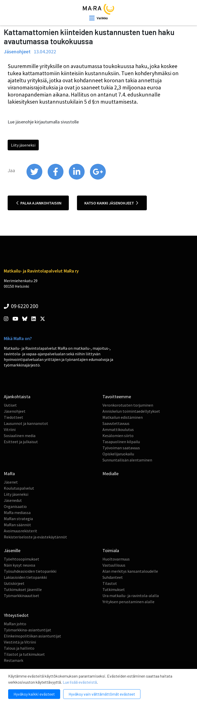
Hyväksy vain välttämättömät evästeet (102, 694)
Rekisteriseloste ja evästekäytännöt (35, 536)
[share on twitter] (34, 178)
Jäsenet (11, 482)
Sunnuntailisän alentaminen (127, 459)
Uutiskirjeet (14, 583)
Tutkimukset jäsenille (23, 589)
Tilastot (109, 583)
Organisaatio (15, 506)
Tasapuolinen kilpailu (121, 441)
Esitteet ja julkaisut (21, 441)
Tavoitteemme (116, 396)
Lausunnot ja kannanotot (26, 423)
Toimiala (110, 550)
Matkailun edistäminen (122, 417)
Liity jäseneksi (23, 145)
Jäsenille (12, 550)
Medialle (110, 473)
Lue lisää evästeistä (80, 682)
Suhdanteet (112, 577)
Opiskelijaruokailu (118, 453)
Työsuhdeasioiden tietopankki (30, 571)
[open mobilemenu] (98, 18)
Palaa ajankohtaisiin (38, 202)
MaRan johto (15, 623)
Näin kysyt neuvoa (19, 565)
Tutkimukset (113, 589)
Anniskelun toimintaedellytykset (131, 411)
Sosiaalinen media (19, 435)
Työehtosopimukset (21, 559)
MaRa (9, 473)
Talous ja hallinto (19, 648)
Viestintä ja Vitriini (20, 642)
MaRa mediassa (17, 512)
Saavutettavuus (115, 423)
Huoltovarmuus (116, 559)
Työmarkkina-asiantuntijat (27, 629)
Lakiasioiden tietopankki (25, 577)
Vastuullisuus (113, 565)
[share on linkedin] (77, 178)
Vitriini (10, 429)
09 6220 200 (21, 306)
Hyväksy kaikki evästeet (34, 694)
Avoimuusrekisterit (20, 530)
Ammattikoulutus (118, 429)
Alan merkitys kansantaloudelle (130, 571)
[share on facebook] (56, 178)
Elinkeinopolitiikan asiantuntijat (32, 635)
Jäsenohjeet (14, 411)
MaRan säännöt (17, 524)
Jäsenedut (13, 500)
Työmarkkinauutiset (21, 595)
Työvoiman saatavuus (121, 447)
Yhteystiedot (16, 615)
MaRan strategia (18, 518)
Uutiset (10, 405)
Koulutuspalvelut (19, 488)
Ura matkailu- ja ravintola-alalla (130, 595)
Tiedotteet (13, 417)
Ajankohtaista (17, 396)
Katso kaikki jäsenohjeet (111, 202)
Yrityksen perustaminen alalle (128, 601)
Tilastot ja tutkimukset (24, 654)
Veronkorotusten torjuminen (127, 405)
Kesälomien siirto (118, 435)
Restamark (13, 660)
